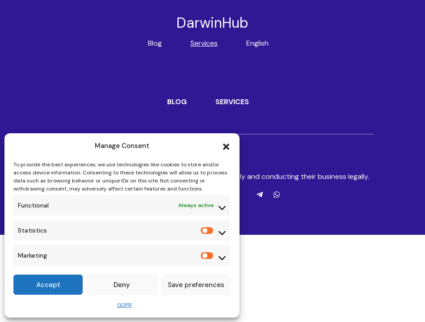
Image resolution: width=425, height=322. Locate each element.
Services (204, 43)
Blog (155, 43)
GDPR (124, 305)
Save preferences (196, 284)
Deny (122, 284)
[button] (226, 145)
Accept (48, 284)
